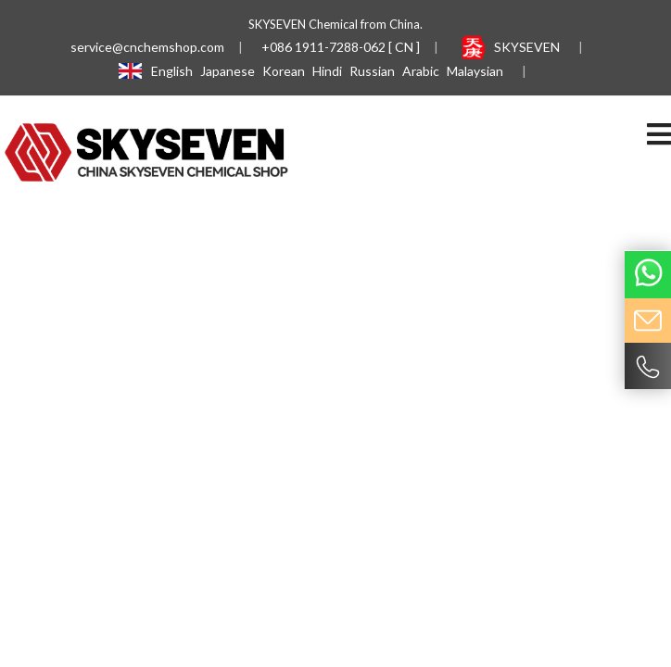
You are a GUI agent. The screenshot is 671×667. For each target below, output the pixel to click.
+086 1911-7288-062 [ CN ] (340, 47)
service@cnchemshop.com (147, 47)
